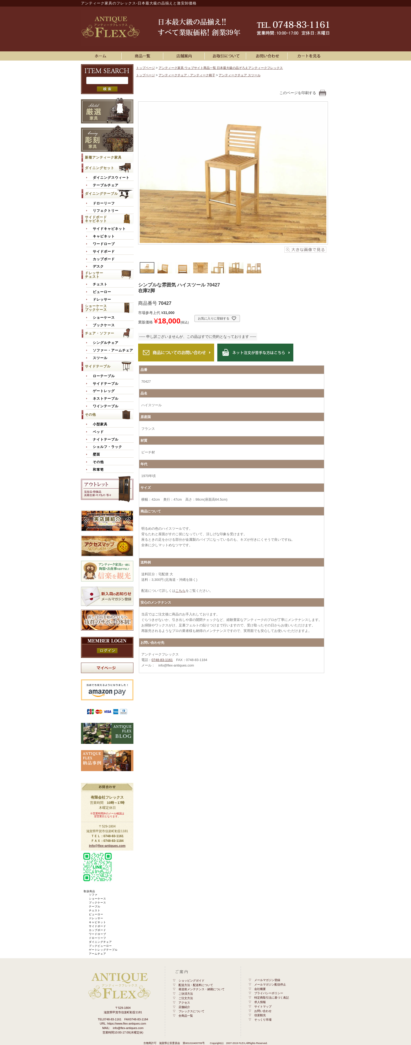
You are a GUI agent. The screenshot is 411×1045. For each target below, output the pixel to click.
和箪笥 (98, 469)
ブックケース (104, 325)
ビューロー (102, 292)
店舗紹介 (184, 1007)
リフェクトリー (105, 210)
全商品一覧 (186, 1015)
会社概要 (260, 988)
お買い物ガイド (226, 56)
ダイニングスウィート (111, 177)
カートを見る (309, 56)
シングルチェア (105, 342)
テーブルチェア (105, 185)
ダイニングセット (99, 168)
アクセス (184, 1002)
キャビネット (104, 236)
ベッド (98, 432)
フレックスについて (191, 1011)
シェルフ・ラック (107, 446)
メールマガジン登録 (267, 980)
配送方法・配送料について (196, 985)
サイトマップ (263, 1006)
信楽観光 (260, 1015)
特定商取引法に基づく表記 (271, 997)
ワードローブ (104, 244)
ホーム (102, 56)
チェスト (100, 284)
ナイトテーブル (105, 439)
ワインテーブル (105, 406)
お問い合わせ (267, 56)
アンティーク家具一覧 (143, 56)
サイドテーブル (98, 366)
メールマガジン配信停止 (270, 984)
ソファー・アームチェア (113, 350)
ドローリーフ (104, 203)
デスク (98, 266)
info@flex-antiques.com (107, 846)
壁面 (96, 454)
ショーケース (104, 317)
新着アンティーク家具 (103, 157)
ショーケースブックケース (96, 308)
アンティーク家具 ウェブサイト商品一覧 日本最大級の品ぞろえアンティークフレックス (221, 68)
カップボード (104, 259)
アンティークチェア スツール (239, 75)
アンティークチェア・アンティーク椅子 (187, 75)
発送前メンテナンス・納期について (202, 989)
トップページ (145, 68)
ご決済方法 (186, 993)
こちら (180, 591)
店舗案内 (185, 56)
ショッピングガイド (191, 980)
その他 (90, 414)
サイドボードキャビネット (96, 219)
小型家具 (100, 424)
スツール (100, 358)
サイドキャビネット (109, 228)
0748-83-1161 (162, 660)
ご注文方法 (186, 998)
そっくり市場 (263, 1019)
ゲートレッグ (104, 391)
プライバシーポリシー (268, 993)
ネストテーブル (105, 398)
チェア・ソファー (99, 333)
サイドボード (104, 251)
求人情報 (260, 1002)
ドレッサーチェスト (94, 275)
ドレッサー (102, 299)
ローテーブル (104, 376)
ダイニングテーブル (101, 194)
